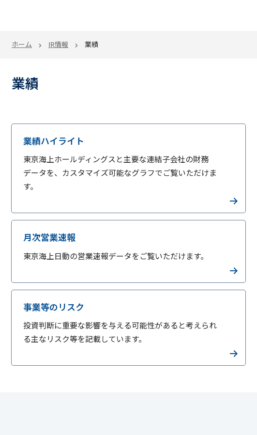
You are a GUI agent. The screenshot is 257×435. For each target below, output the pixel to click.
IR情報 (58, 44)
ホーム (22, 44)
